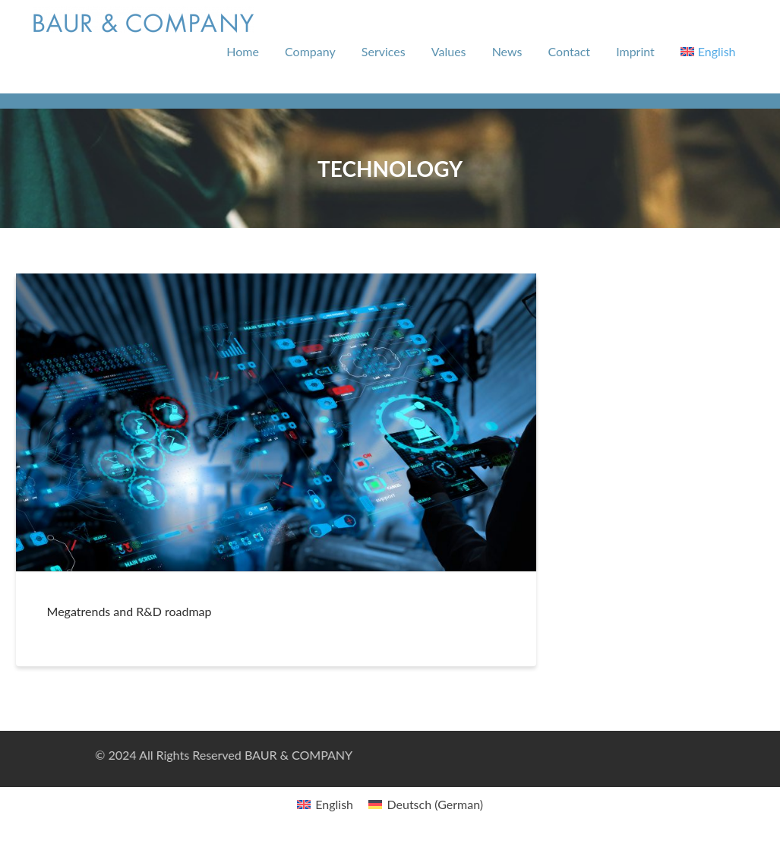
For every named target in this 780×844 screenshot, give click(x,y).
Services (384, 51)
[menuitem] (708, 52)
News (507, 51)
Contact (569, 51)
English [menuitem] (334, 804)
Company (310, 51)
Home (242, 51)
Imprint (635, 51)
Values (448, 51)
